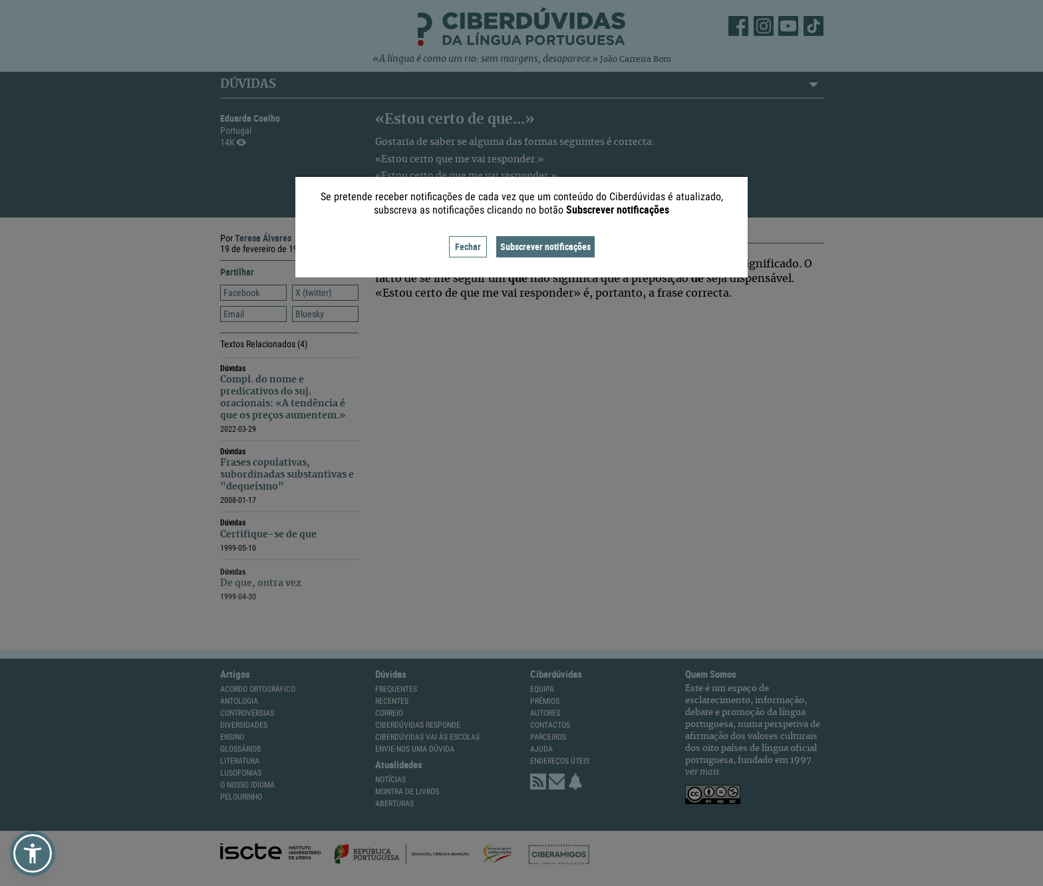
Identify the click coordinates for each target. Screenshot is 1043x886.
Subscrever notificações (545, 246)
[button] (32, 853)
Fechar (468, 246)
